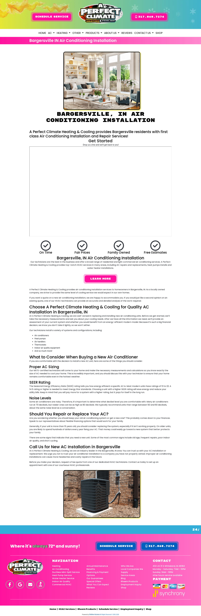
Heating (56, 566)
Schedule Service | (109, 609)
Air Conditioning (60, 569)
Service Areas (128, 575)
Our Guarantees (95, 578)
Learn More (100, 278)
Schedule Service (51, 16)
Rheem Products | (88, 609)
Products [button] (93, 33)
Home (42, 33)
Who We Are (127, 566)
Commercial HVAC (62, 584)
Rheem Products (129, 581)
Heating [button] (62, 33)
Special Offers (94, 581)
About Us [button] (110, 33)
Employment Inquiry (131, 584)
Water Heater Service (63, 578)
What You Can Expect (98, 584)
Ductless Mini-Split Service (66, 572)
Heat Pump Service (62, 575)
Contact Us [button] (142, 33)
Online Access (94, 614)
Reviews (126, 33)
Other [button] (76, 33)
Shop (159, 33)
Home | (54, 609)
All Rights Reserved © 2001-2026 (109, 614)
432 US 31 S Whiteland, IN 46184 (169, 566)
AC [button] (50, 33)
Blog (123, 578)
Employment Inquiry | (132, 609)
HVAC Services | (68, 609)
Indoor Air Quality (61, 581)
